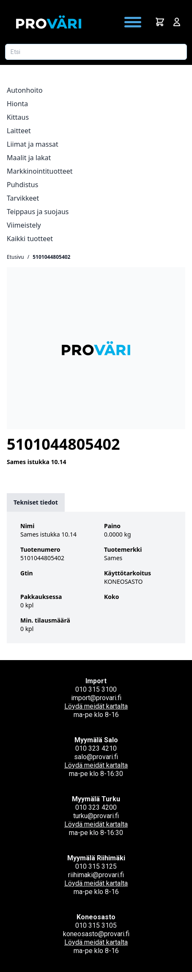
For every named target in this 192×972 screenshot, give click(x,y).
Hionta (17, 103)
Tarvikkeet (23, 198)
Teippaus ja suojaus (38, 211)
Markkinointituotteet (40, 171)
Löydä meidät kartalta (96, 706)
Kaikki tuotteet (30, 238)
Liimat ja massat (32, 144)
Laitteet (19, 130)
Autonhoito (25, 90)
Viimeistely (24, 225)
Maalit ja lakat (29, 157)
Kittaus (18, 117)
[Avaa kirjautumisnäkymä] (177, 22)
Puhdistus (22, 184)
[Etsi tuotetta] (96, 52)
